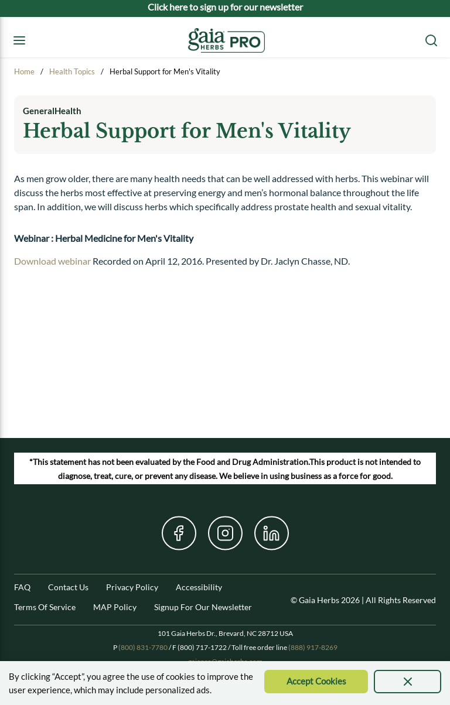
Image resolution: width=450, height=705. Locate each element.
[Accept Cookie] (316, 681)
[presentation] (407, 681)
